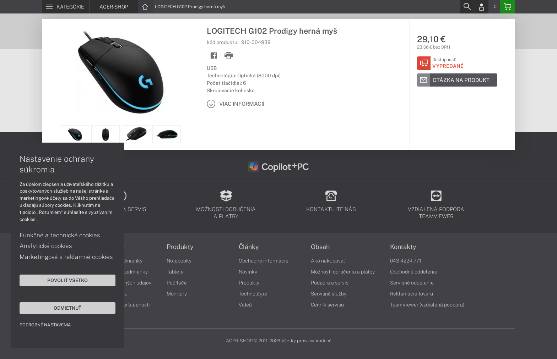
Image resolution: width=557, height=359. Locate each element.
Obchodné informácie (263, 261)
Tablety (175, 272)
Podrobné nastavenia (45, 324)
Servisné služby (328, 294)
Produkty (180, 247)
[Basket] (507, 6)
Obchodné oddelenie (413, 272)
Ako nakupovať (328, 261)
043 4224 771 (405, 261)
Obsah (320, 247)
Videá (245, 305)
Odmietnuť (67, 308)
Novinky (248, 272)
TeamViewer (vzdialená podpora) (427, 305)
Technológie (253, 294)
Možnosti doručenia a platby (343, 272)
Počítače (177, 283)
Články (249, 247)
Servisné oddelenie (412, 283)
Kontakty (403, 247)
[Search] (467, 6)
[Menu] (65, 6)
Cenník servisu (327, 305)
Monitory (177, 294)
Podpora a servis (329, 283)
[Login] (481, 6)
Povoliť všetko (67, 280)
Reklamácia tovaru (411, 294)
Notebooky (179, 261)
